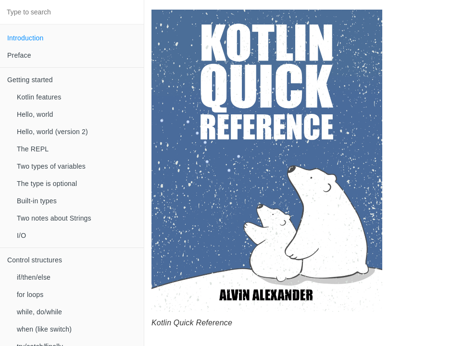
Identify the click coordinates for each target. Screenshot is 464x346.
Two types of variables (51, 166)
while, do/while (39, 312)
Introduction (25, 38)
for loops (30, 294)
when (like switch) (44, 329)
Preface (19, 55)
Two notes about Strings (54, 218)
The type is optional (47, 183)
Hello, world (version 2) (52, 132)
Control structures (34, 260)
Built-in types (37, 201)
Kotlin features (39, 97)
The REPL (33, 149)
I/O (21, 235)
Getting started (30, 80)
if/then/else (33, 277)
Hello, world (35, 114)
